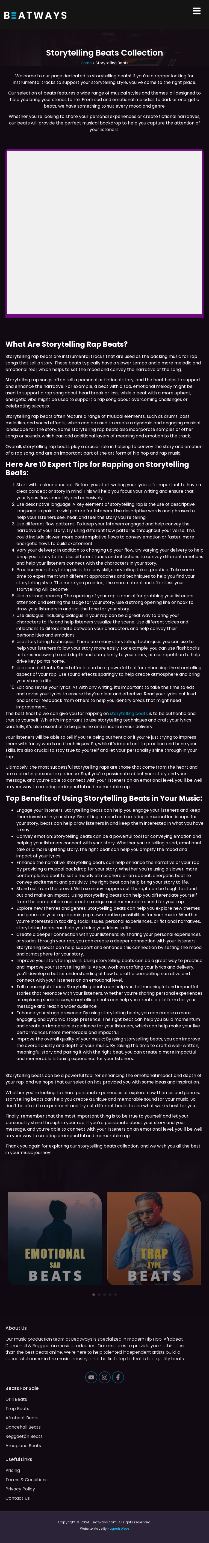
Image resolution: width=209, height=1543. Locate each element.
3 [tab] (104, 1294)
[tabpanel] (55, 1238)
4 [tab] (110, 1294)
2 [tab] (99, 1294)
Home (86, 63)
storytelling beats (129, 713)
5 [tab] (115, 1294)
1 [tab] (93, 1294)
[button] (196, 12)
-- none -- (104, 232)
